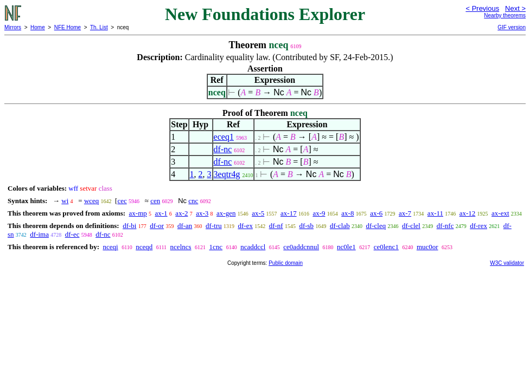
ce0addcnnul (301, 247)
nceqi (110, 247)
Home (37, 27)
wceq (91, 201)
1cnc (216, 247)
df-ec (72, 234)
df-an (184, 226)
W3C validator (507, 263)
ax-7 (405, 213)
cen (155, 201)
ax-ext (500, 213)
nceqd (144, 247)
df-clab (340, 226)
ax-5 (258, 213)
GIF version (511, 27)
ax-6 (376, 213)
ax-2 (181, 213)
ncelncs (180, 247)
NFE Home (67, 27)
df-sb (306, 226)
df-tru (214, 226)
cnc (193, 201)
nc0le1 (346, 247)
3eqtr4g (227, 174)
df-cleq (376, 226)
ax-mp (138, 213)
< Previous (482, 8)
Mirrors (12, 27)
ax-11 (435, 213)
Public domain (286, 263)
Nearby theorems (505, 15)
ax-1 (161, 213)
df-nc (223, 149)
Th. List (99, 27)
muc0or (427, 247)
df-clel (411, 226)
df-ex (245, 226)
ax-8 (347, 213)
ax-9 (318, 213)
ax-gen (225, 213)
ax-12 (467, 213)
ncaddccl (252, 247)
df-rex (478, 226)
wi (64, 201)
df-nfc (445, 226)
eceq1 (224, 136)
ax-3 (202, 213)
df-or (157, 226)
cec (121, 201)
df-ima (39, 234)
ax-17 (288, 213)
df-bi (129, 226)
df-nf (276, 226)
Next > (515, 8)
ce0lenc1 (386, 247)
